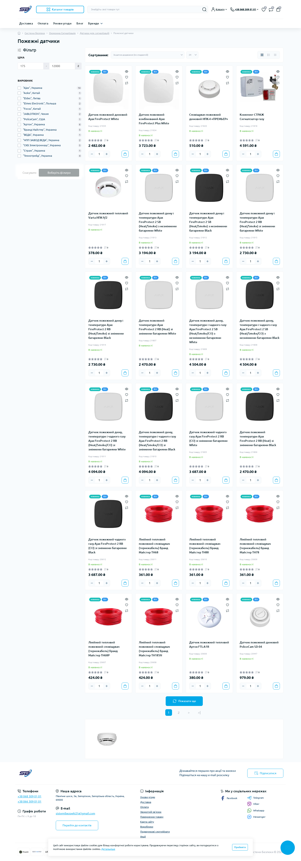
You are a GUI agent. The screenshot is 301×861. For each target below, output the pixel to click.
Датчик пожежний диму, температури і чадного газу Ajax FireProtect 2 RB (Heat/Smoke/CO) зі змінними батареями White (107, 440)
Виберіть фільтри (59, 172)
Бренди (93, 23)
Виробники (146, 826)
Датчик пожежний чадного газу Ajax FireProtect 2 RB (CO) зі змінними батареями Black (107, 546)
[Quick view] (126, 71)
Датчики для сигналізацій (94, 33)
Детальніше (108, 849)
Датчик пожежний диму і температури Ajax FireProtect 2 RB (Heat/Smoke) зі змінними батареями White (257, 222)
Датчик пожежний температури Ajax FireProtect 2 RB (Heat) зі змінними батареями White (157, 327)
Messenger (256, 817)
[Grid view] (262, 55)
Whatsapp (255, 810)
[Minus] (92, 154)
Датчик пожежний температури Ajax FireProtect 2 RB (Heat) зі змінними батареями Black (258, 438)
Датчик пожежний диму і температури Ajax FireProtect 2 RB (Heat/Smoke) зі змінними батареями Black (106, 329)
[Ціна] (30, 66)
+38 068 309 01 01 (29, 796)
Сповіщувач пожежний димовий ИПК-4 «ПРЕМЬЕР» (208, 117)
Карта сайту (147, 821)
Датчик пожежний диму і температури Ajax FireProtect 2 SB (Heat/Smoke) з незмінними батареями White (158, 222)
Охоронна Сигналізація (62, 33)
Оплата (43, 23)
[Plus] (106, 154)
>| (199, 712)
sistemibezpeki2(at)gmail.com (75, 813)
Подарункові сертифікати (155, 831)
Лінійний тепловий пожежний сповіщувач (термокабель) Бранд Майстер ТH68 (154, 546)
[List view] (269, 55)
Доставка (26, 23)
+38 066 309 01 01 (29, 801)
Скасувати (29, 172)
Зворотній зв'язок (150, 812)
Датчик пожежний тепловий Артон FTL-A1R (209, 644)
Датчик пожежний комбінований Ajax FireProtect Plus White (154, 119)
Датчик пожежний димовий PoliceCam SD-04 (259, 644)
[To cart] (125, 154)
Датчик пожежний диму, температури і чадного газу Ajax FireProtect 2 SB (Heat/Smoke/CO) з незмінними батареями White (207, 331)
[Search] (204, 9)
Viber (253, 804)
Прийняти (240, 847)
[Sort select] (148, 55)
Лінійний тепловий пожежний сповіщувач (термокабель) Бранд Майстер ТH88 (204, 546)
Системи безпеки (35, 33)
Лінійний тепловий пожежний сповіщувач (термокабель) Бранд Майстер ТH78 (255, 546)
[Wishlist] (126, 77)
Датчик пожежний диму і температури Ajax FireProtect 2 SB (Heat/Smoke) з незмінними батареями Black (208, 222)
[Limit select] (192, 55)
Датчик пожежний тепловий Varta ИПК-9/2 (108, 215)
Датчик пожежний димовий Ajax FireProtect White (107, 117)
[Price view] (275, 55)
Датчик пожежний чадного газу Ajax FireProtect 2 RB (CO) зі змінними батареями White (208, 438)
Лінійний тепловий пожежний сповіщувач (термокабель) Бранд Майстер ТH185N (154, 649)
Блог (79, 23)
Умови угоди (62, 23)
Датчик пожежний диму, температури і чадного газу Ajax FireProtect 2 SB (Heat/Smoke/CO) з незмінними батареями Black (259, 329)
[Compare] (126, 83)
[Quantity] (99, 154)
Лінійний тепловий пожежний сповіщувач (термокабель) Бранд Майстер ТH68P (104, 649)
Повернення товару (151, 816)
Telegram (255, 798)
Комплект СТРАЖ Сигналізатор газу (252, 117)
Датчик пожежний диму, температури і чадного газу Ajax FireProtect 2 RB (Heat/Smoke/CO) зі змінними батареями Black (157, 440)
